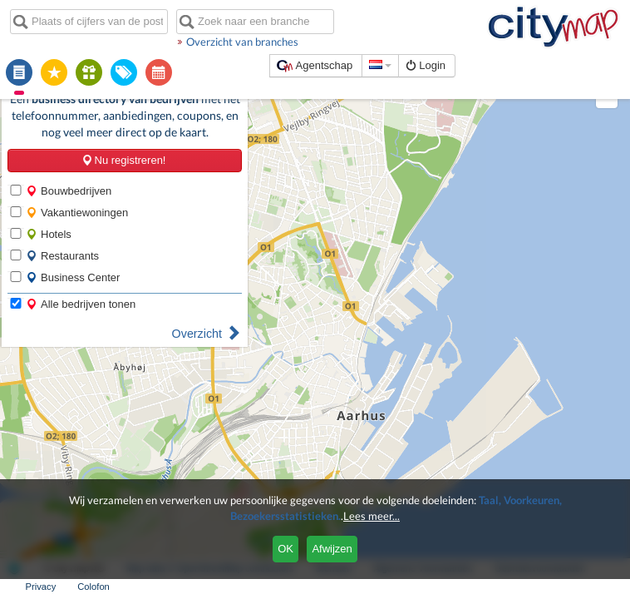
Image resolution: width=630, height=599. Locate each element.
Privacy (41, 587)
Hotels (48, 234)
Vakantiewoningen (77, 212)
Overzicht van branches (242, 41)
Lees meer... (371, 515)
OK (285, 548)
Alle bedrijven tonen (80, 304)
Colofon (93, 587)
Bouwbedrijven (68, 191)
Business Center (73, 277)
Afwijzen (332, 548)
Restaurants (62, 256)
